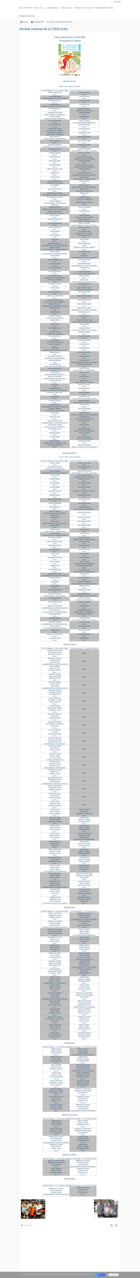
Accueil (20, 8)
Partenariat (78, 8)
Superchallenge (53, 8)
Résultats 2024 (37, 22)
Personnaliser (113, 1275)
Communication (66, 8)
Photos (111, 8)
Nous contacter (88, 8)
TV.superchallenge (101, 8)
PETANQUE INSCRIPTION (26, 16)
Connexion (117, 2)
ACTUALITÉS (28, 8)
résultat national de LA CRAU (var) (59, 22)
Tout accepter (99, 1275)
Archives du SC (40, 8)
